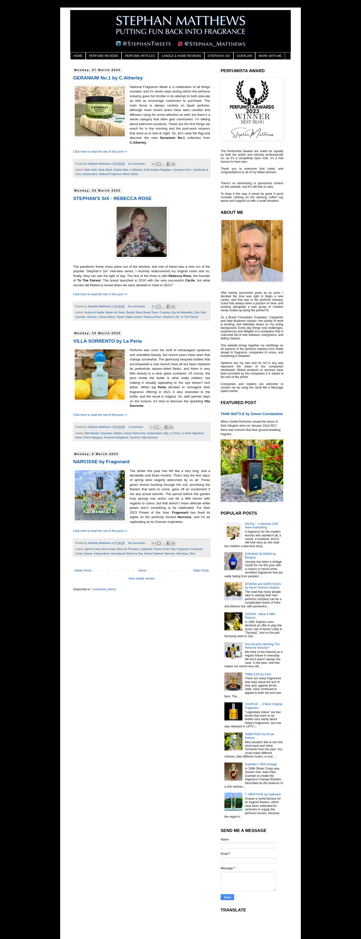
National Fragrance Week (114, 173)
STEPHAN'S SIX (219, 56)
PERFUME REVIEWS (103, 56)
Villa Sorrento (149, 437)
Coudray (165, 312)
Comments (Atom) (104, 589)
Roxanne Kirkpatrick (116, 437)
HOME (77, 56)
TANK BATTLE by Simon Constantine (252, 414)
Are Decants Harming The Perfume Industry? (262, 645)
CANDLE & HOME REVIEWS (181, 56)
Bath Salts (91, 169)
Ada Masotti (91, 433)
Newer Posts (83, 570)
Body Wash (105, 169)
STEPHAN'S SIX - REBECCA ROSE (112, 198)
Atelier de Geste (115, 312)
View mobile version (141, 578)
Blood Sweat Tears (147, 312)
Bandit (130, 312)
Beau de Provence (128, 548)
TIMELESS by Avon (258, 674)
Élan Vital (200, 312)
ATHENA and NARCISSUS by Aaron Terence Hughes (263, 585)
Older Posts (201, 570)
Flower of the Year (164, 548)
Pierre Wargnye (93, 437)
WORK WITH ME (270, 56)
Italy (165, 433)
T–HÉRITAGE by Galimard (263, 794)
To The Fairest (189, 316)
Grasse (88, 553)
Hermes (92, 316)
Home (142, 570)
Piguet (120, 316)
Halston (118, 433)
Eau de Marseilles (182, 312)
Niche (134, 173)
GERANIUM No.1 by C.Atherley (108, 77)
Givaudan (106, 433)
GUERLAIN (244, 56)
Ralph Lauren (134, 316)
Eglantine (146, 548)
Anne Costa (108, 548)
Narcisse (169, 553)
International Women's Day (127, 553)
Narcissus (182, 553)
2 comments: (136, 426)
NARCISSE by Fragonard (101, 461)
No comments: (137, 163)
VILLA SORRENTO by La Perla (107, 341)
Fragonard (183, 548)
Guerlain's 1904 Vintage (261, 764)
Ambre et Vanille (94, 312)
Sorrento (135, 437)
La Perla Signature (192, 433)
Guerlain (80, 316)
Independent (90, 173)
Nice (192, 553)
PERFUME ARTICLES (140, 56)
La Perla (175, 433)
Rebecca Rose (152, 316)
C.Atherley (136, 169)
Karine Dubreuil (153, 553)
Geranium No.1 (182, 169)
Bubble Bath (121, 169)
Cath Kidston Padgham (158, 169)
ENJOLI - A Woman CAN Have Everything (261, 525)
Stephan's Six (171, 316)
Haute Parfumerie (134, 433)
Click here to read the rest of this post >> (100, 151)
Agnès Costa (92, 548)
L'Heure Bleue (106, 316)
